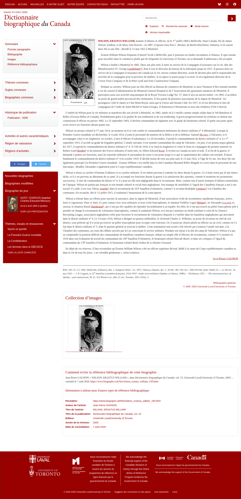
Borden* (81, 150)
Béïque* (201, 202)
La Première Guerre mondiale (24, 235)
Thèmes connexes (16, 82)
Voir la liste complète (22, 252)
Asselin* (104, 188)
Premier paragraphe (19, 49)
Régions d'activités (17, 151)
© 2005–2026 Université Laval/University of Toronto (209, 286)
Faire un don (136, 4)
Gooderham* (134, 68)
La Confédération (17, 241)
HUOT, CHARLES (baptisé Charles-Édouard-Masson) (35, 199)
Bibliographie (15, 54)
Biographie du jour (16, 190)
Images (12, 59)
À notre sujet (55, 4)
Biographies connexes (19, 97)
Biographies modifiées (19, 183)
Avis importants (161, 492)
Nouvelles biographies (19, 176)
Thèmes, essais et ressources (24, 223)
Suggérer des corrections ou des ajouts (132, 492)
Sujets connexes (15, 89)
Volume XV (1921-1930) (15, 12)
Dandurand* (97, 206)
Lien (85, 102)
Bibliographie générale (224, 282)
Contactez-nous (97, 4)
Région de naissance (18, 143)
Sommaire (11, 44)
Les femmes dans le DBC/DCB (25, 246)
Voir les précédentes (34, 211)
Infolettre (118, 4)
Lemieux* (201, 188)
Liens (174, 492)
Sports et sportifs (17, 229)
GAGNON (225, 258)
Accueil (23, 4)
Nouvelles (37, 4)
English (10, 4)
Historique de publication (20, 112)
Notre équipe (75, 4)
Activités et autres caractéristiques (27, 136)
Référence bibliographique (22, 64)
